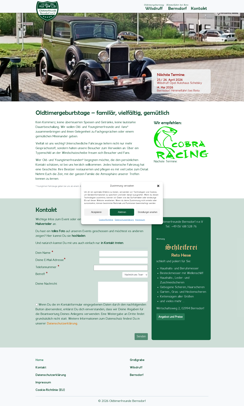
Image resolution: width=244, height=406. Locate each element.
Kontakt (199, 8)
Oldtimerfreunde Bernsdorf (127, 401)
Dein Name (92, 254)
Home (40, 360)
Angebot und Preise (170, 316)
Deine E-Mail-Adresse (92, 261)
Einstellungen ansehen (147, 212)
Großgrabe (137, 360)
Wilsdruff (154, 7)
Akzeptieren (96, 212)
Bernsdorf (177, 7)
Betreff (92, 275)
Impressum (140, 220)
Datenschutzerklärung (124, 220)
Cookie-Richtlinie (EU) (50, 390)
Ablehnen (122, 212)
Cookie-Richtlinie (106, 220)
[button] (158, 185)
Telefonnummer (92, 268)
